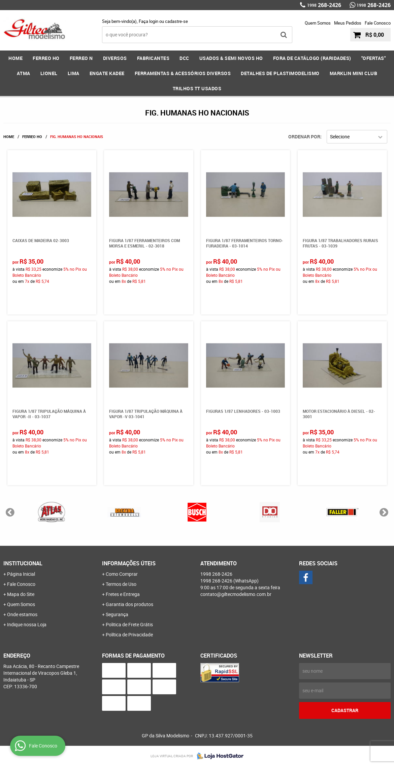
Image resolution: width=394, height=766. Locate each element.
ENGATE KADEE (107, 73)
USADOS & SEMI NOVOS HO (231, 58)
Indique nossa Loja (26, 624)
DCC (184, 58)
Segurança (117, 614)
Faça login (148, 21)
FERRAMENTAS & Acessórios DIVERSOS (183, 73)
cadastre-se (176, 21)
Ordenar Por (304, 136)
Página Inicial (21, 574)
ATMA (23, 73)
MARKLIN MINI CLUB (353, 73)
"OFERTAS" (373, 58)
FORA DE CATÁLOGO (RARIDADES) (312, 58)
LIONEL (49, 73)
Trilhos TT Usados (197, 88)
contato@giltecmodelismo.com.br (235, 594)
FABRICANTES (153, 58)
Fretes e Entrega (123, 594)
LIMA (73, 73)
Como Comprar (122, 574)
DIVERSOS (115, 58)
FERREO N (81, 58)
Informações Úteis (129, 563)
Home (15, 58)
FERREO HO (46, 58)
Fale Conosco (378, 23)
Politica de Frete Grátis (129, 624)
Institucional (22, 563)
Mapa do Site (20, 594)
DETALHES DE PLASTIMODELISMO (280, 73)
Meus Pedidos (347, 23)
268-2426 (324, 5)
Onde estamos (22, 614)
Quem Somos (318, 23)
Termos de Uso (121, 584)
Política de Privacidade (129, 634)
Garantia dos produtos (129, 604)
